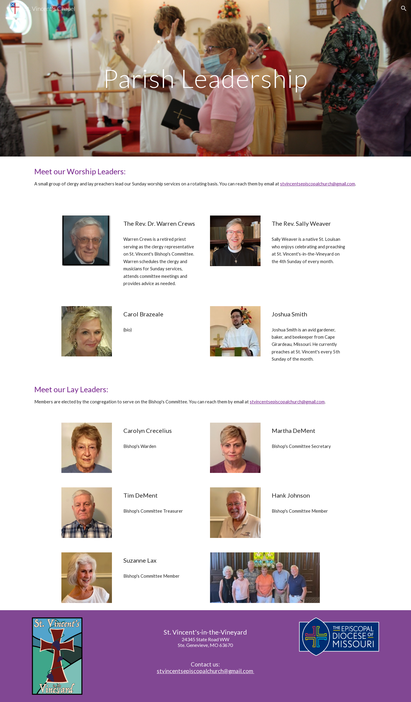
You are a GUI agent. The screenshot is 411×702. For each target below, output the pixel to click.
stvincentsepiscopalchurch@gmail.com (317, 183)
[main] (205, 78)
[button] (404, 8)
